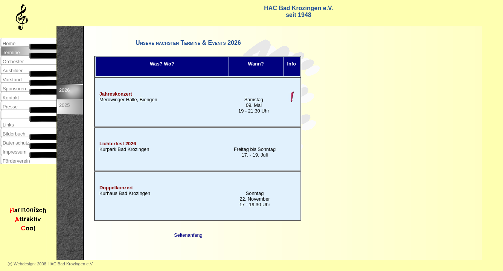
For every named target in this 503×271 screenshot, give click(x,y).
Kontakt (11, 97)
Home (9, 43)
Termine (11, 52)
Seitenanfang (188, 235)
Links (8, 125)
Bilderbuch (14, 134)
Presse (10, 107)
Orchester (13, 61)
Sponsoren (14, 88)
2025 (64, 108)
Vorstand (12, 79)
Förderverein (16, 161)
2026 (64, 93)
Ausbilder (13, 70)
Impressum (14, 152)
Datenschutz (16, 143)
